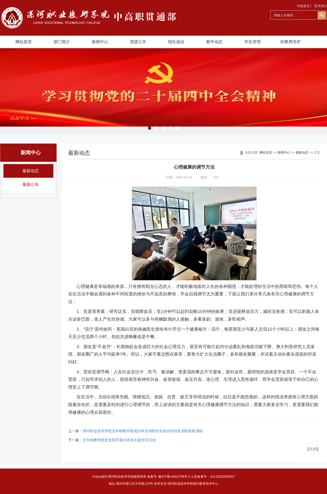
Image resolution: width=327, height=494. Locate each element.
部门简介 (62, 42)
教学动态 (214, 42)
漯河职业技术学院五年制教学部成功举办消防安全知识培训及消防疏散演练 (143, 431)
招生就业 (176, 42)
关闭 (313, 449)
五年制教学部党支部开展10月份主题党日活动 (119, 440)
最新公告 (30, 184)
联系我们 (320, 6)
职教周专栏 (290, 42)
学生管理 (252, 42)
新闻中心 (100, 42)
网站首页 (23, 42)
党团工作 (138, 42)
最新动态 (30, 171)
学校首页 (303, 6)
